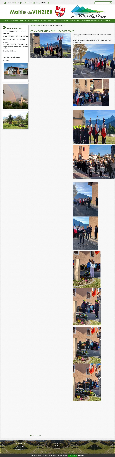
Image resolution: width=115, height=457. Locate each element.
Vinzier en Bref (14, 20)
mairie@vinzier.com (20, 449)
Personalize (81, 455)
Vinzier (18, 2)
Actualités (37, 25)
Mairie (22, 20)
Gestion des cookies (57, 448)
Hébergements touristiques (89, 20)
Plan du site (57, 445)
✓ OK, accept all (72, 455)
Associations (52, 20)
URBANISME (44, 20)
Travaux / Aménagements (32, 20)
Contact (23, 2)
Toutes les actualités (35, 435)
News (27, 2)
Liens (32, 2)
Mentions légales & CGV (57, 443)
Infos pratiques (75, 20)
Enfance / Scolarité (63, 20)
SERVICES (101, 20)
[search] (102, 2)
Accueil (6, 20)
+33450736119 (20, 448)
